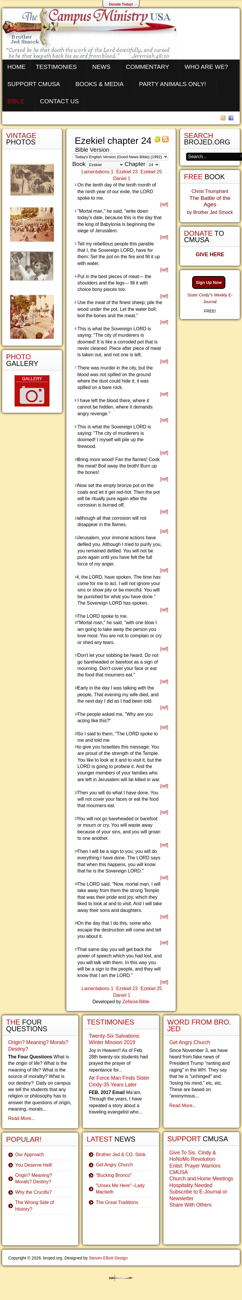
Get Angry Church (114, 1164)
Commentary (147, 66)
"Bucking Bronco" (113, 1175)
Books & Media (100, 84)
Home (16, 66)
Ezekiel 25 (151, 171)
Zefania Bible (135, 1001)
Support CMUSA (33, 84)
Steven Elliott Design (108, 1258)
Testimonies (56, 66)
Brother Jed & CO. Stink (120, 1154)
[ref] (164, 204)
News (101, 66)
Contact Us (59, 101)
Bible (15, 101)
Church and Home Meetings (201, 1179)
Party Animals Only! (172, 84)
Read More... (21, 1118)
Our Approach (29, 1154)
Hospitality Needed (191, 1185)
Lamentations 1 (97, 171)
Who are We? (206, 66)
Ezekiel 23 (127, 171)
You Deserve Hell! (33, 1165)
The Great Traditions (117, 1202)
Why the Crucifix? (33, 1192)
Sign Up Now (209, 282)
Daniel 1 (121, 178)
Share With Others (190, 1205)
